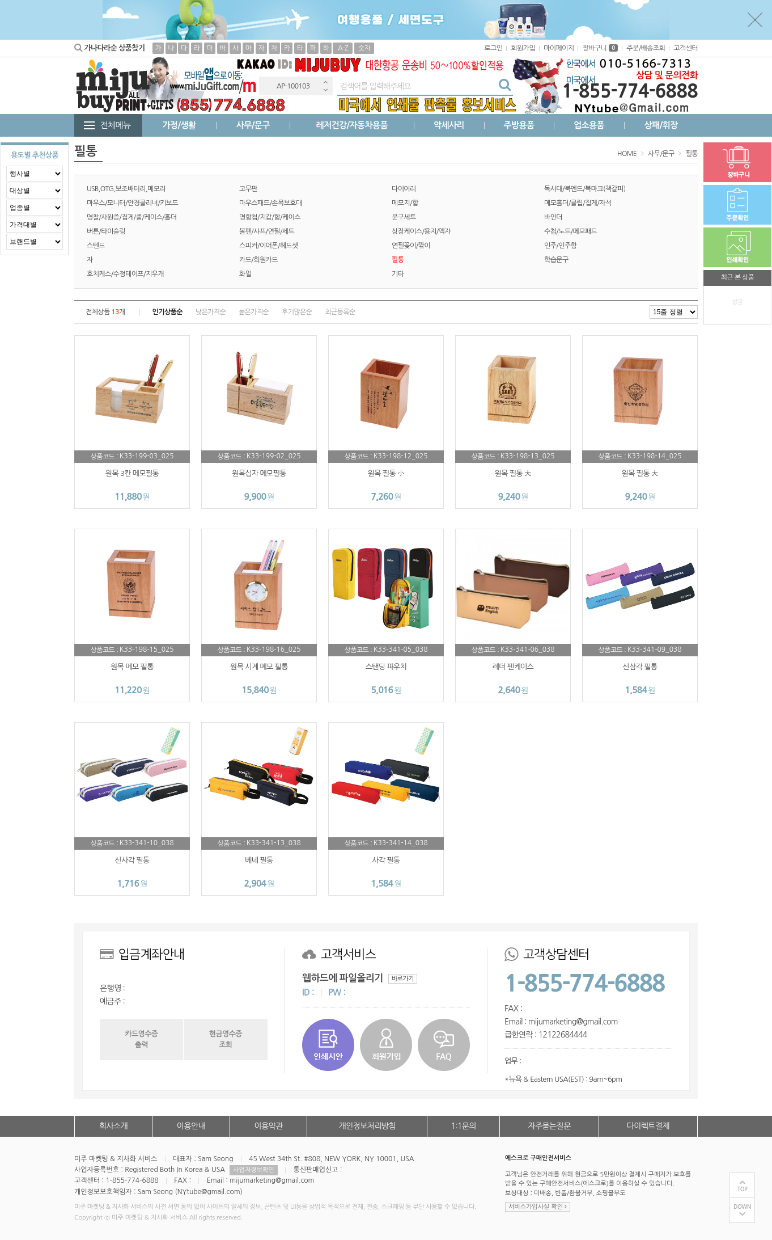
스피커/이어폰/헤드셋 (268, 245)
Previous (325, 82)
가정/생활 (179, 125)
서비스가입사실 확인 (537, 1207)
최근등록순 (340, 312)
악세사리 (449, 125)
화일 (245, 274)
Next (325, 90)
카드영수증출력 (141, 1039)
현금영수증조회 (225, 1039)
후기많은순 (297, 312)
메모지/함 (405, 203)
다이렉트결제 (648, 1126)
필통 (692, 153)
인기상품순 (167, 312)
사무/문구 (253, 125)
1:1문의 (464, 1126)
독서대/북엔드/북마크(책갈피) (584, 188)
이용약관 (268, 1126)
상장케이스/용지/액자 (421, 231)
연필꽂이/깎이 (411, 245)
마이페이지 (559, 48)
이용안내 (191, 1126)
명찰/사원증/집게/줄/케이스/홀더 (131, 217)
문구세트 (404, 217)
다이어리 (404, 188)
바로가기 (403, 979)
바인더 (553, 217)
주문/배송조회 (645, 48)
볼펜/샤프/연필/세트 (266, 231)
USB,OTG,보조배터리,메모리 (126, 188)
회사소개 (113, 1126)
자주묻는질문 (549, 1126)
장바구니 (600, 48)
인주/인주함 (560, 245)
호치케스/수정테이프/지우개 (125, 274)
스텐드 (96, 245)
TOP (742, 1189)
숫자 (364, 48)
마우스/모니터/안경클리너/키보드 (132, 203)
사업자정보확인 (253, 1170)
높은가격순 (254, 312)
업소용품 (589, 125)
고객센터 (685, 48)
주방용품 (518, 125)
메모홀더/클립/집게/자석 (578, 203)
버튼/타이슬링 (106, 231)
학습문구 (556, 259)
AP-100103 (293, 86)
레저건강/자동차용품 (352, 125)
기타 (398, 274)
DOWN (742, 1206)
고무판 (248, 188)
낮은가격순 (211, 312)
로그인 (493, 48)
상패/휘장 (660, 125)
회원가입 (523, 48)
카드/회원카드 (258, 259)
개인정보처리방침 (367, 1126)
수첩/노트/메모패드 (570, 231)
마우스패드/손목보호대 (270, 203)
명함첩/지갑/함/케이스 (269, 217)
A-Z (343, 48)
